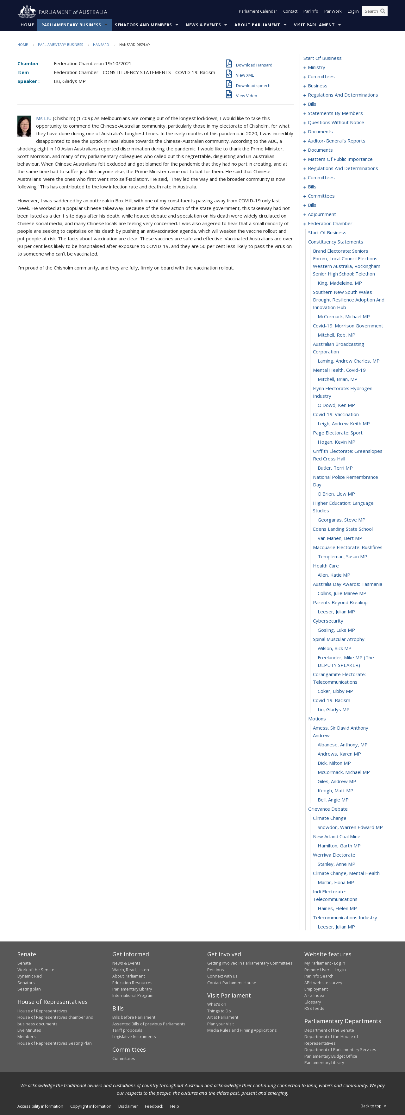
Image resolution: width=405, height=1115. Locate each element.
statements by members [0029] (335, 113)
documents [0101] (320, 150)
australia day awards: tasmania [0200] (347, 584)
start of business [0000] (322, 58)
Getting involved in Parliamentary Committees (250, 963)
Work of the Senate (35, 969)
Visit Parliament (314, 25)
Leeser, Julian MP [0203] (336, 612)
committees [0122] (321, 177)
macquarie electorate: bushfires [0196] (348, 547)
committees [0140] (321, 196)
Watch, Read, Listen (130, 969)
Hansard (101, 44)
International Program (132, 995)
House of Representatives (42, 1011)
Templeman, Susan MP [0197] (342, 557)
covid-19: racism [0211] (331, 700)
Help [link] (174, 1106)
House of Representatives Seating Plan (54, 1043)
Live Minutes (29, 1030)
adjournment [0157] (322, 214)
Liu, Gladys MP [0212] (334, 709)
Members (26, 1037)
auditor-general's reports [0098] (336, 141)
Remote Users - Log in (325, 969)
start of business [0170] (327, 233)
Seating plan (29, 989)
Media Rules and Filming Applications (242, 1030)
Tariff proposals (127, 1030)
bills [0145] (312, 205)
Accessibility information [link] (40, 1106)
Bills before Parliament (133, 1017)
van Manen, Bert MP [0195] (340, 538)
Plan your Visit (220, 1024)
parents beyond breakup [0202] (340, 602)
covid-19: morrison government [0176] (348, 326)
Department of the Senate (329, 1030)
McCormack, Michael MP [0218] (344, 772)
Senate (24, 963)
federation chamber (330, 223)
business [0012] (317, 86)
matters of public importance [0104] (340, 159)
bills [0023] (312, 104)
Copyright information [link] (90, 1106)
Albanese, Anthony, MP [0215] (343, 745)
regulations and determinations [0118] (343, 168)
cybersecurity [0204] (328, 621)
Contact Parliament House (231, 982)
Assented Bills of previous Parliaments (148, 1024)
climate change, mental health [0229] (346, 873)
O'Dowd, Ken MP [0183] (336, 405)
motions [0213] (317, 719)
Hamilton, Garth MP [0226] (339, 846)
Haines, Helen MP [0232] (337, 908)
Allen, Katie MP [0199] (334, 575)
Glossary (312, 1002)
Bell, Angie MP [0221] (333, 800)
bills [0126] (312, 187)
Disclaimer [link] (128, 1106)
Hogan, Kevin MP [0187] (336, 442)
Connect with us (222, 976)
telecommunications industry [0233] (345, 918)
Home (27, 25)
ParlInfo (310, 12)
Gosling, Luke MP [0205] (336, 630)
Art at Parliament (222, 1017)
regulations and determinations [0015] (343, 95)
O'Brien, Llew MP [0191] (336, 494)
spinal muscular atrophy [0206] (338, 639)
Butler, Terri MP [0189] (335, 468)
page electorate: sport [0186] (338, 433)
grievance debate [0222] (328, 809)
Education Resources (132, 982)
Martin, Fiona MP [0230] (336, 882)
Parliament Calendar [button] (258, 12)
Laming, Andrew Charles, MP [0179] (349, 361)
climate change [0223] (329, 818)
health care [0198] (326, 566)
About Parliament (257, 25)
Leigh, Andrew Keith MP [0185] (344, 424)
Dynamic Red (29, 976)
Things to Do (219, 1011)
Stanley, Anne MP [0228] (336, 864)
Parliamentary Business (71, 25)
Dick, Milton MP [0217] (334, 763)
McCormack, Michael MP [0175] (344, 317)
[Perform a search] (383, 12)
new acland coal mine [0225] (336, 836)
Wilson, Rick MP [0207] (335, 648)
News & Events (203, 25)
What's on (216, 1004)
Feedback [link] (154, 1106)
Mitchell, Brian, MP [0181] (338, 379)
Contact (290, 12)
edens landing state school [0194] (343, 529)
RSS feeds (314, 1008)
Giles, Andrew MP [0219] (337, 781)
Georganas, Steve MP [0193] (341, 520)
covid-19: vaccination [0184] (336, 414)
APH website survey (323, 982)
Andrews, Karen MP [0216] (339, 754)
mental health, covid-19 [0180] (339, 370)
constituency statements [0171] (335, 242)
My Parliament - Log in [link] (324, 963)
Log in (353, 12)
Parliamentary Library (132, 989)
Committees (123, 1058)
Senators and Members (143, 25)
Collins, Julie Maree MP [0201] (342, 593)
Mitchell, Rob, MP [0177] (336, 335)
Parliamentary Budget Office (330, 1056)
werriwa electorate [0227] (334, 855)
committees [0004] (321, 76)
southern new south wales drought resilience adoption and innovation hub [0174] (348, 300)
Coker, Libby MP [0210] (335, 691)
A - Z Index (314, 995)
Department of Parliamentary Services (340, 1050)
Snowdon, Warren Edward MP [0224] (350, 827)
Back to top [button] (374, 1106)
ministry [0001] (316, 67)
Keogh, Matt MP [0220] (335, 791)
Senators (26, 982)
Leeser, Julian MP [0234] (336, 927)
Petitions (215, 969)
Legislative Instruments (134, 1037)
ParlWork (333, 12)
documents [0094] (320, 132)
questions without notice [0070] (336, 122)
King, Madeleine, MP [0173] (340, 283)
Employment (316, 989)
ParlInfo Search (318, 976)
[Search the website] (375, 12)
